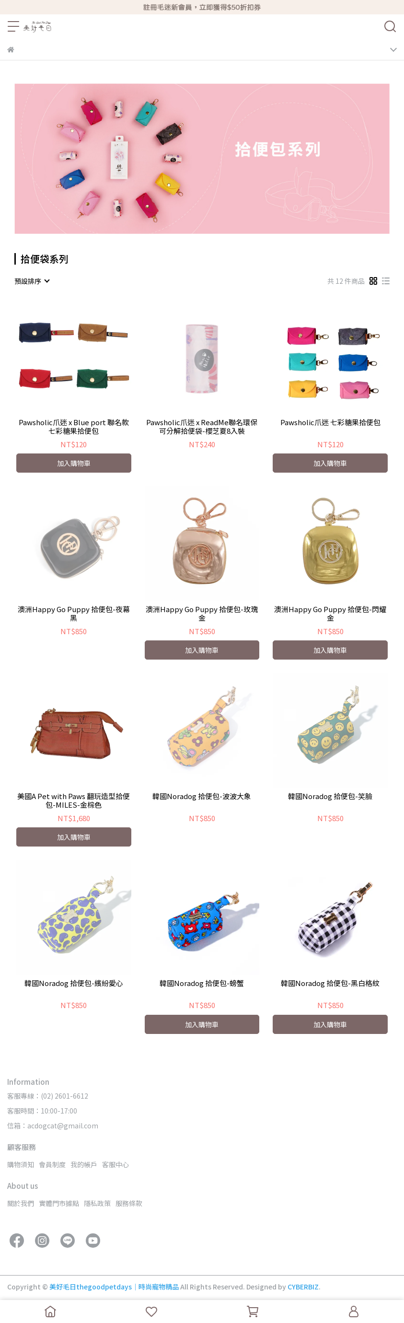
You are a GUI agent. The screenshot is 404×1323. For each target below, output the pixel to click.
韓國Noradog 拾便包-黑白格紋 (330, 983)
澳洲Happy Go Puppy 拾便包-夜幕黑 (74, 613)
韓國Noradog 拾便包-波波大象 (201, 796)
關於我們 (20, 1203)
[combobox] (31, 281)
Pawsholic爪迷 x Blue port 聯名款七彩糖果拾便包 (74, 426)
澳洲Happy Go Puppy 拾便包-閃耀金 (330, 613)
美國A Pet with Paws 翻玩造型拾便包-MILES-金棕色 (73, 800)
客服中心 (115, 1164)
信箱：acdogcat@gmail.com (52, 1125)
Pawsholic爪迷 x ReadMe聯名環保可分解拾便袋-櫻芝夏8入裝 (201, 426)
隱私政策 (97, 1203)
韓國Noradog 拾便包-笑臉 (330, 796)
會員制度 (52, 1164)
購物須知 (20, 1164)
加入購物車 (74, 463)
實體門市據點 (59, 1203)
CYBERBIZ (303, 1286)
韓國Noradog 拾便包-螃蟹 (202, 983)
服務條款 (128, 1203)
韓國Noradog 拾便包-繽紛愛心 (73, 983)
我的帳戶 (83, 1164)
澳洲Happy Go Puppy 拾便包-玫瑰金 (202, 613)
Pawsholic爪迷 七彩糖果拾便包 (330, 422)
